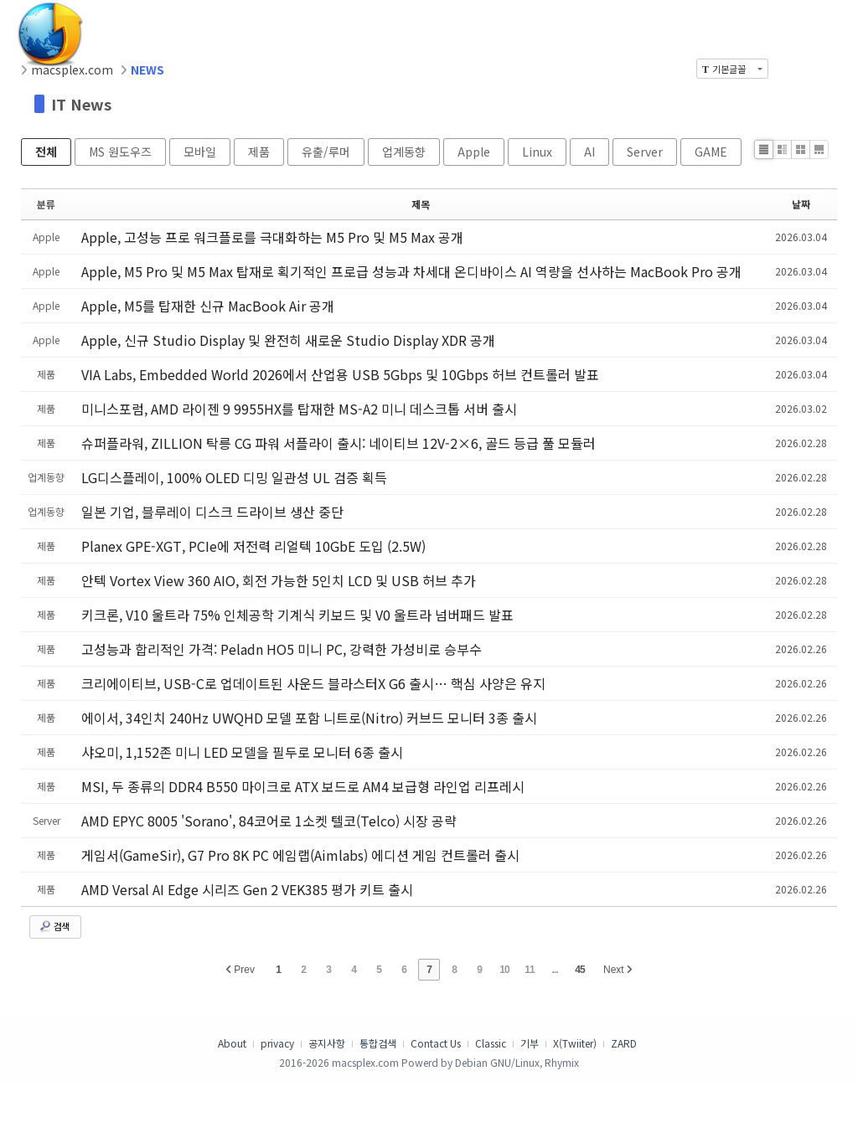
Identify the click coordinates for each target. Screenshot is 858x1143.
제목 (420, 204)
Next (617, 970)
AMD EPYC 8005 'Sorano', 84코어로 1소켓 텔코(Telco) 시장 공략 (269, 821)
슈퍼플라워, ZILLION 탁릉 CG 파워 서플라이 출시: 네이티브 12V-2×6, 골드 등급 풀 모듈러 (338, 443)
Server (645, 151)
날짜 (801, 204)
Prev (240, 970)
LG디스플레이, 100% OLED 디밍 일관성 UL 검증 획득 (234, 477)
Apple (473, 151)
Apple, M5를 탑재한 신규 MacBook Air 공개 (207, 306)
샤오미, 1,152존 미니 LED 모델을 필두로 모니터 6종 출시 (242, 752)
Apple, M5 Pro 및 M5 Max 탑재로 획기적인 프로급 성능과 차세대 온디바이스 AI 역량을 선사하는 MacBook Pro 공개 (411, 271)
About (232, 1043)
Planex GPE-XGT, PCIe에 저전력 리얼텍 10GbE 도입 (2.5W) (253, 546)
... (554, 970)
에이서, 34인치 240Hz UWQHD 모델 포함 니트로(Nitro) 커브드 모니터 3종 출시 (309, 718)
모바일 (199, 151)
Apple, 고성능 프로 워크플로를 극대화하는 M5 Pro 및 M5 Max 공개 (272, 237)
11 (529, 970)
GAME (711, 151)
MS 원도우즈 (120, 151)
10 (504, 970)
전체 (46, 151)
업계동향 (404, 151)
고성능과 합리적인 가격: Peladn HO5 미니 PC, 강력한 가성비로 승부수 (281, 649)
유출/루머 (326, 151)
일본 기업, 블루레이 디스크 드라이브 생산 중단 (212, 512)
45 (579, 970)
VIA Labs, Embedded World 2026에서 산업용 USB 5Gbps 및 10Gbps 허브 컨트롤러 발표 (340, 374)
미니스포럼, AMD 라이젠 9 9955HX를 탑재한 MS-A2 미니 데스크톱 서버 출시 (299, 409)
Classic (490, 1043)
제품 (259, 151)
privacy (277, 1043)
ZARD (624, 1043)
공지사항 (326, 1043)
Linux (537, 151)
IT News (81, 104)
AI (589, 151)
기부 (529, 1043)
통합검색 (377, 1043)
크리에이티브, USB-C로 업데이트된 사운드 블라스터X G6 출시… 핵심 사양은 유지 (313, 683)
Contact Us (436, 1043)
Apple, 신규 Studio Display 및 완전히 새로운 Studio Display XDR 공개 (288, 340)
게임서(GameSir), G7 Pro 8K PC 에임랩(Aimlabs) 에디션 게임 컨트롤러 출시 (300, 855)
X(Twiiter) (575, 1043)
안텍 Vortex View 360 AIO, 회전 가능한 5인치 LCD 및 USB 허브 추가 (278, 580)
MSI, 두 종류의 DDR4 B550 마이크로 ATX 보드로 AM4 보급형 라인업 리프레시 (303, 786)
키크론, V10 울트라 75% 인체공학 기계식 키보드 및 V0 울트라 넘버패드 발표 (297, 615)
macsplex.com (72, 69)
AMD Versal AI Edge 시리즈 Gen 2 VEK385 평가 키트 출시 (247, 889)
